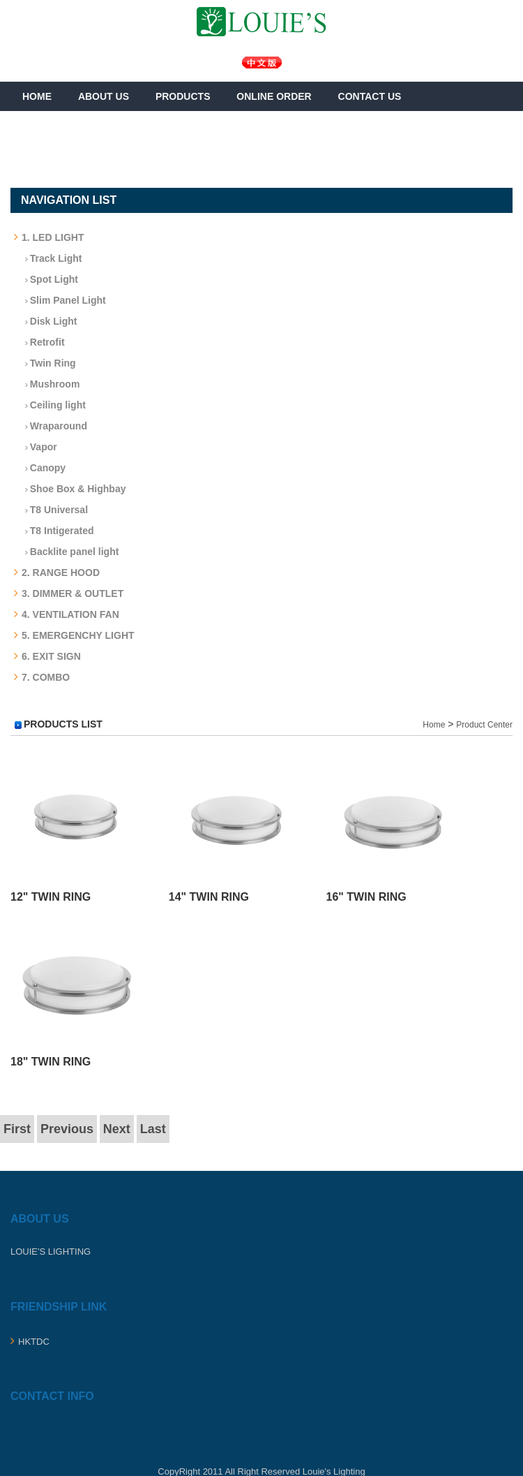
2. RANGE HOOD (57, 572)
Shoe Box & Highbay (71, 488)
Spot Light (47, 279)
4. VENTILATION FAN (66, 614)
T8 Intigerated (55, 530)
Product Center (484, 725)
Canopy (41, 467)
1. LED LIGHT (49, 237)
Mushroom (48, 384)
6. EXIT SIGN (47, 656)
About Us (103, 96)
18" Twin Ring (50, 1062)
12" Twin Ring (50, 897)
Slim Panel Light (61, 300)
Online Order (273, 96)
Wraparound (52, 425)
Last (153, 1129)
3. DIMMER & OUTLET (68, 593)
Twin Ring (46, 363)
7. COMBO (42, 677)
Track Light (49, 258)
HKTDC (30, 1341)
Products (183, 96)
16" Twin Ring (366, 897)
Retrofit (41, 342)
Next (116, 1129)
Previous (66, 1129)
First (17, 1129)
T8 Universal (52, 509)
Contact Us (370, 96)
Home (37, 96)
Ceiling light (51, 405)
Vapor (37, 446)
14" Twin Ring (209, 897)
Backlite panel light (68, 551)
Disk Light (47, 321)
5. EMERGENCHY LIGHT (74, 635)
